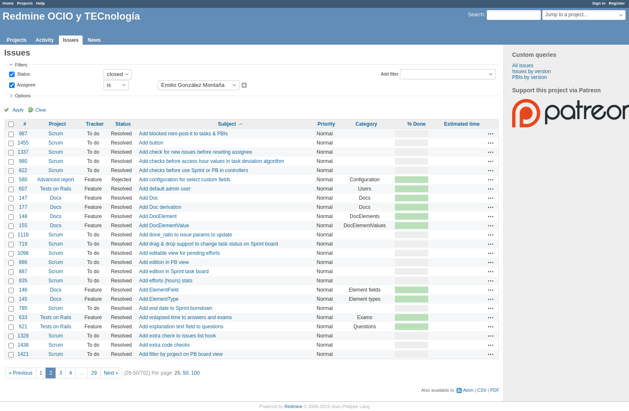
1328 (23, 336)
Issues (70, 40)
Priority (326, 124)
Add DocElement (158, 216)
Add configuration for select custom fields (184, 180)
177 (23, 207)
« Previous (21, 373)
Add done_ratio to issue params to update (185, 235)
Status (23, 73)
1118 (23, 235)
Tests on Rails (55, 189)
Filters (21, 64)
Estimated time (462, 124)
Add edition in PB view (164, 262)
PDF (494, 390)
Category (366, 124)
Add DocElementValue (164, 225)
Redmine (293, 406)
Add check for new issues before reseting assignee (195, 152)
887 (23, 271)
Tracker (95, 124)
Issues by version (531, 71)
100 (195, 373)
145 (23, 299)
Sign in (599, 3)
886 (23, 262)
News (94, 40)
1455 (23, 143)
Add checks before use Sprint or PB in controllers (193, 170)
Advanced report (55, 180)
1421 (23, 354)
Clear (40, 109)
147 (23, 198)
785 (23, 308)
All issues (522, 65)
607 (23, 189)
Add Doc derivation (160, 207)
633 (23, 317)
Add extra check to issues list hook (177, 336)
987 (23, 134)
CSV (481, 390)
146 (23, 290)
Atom (468, 390)
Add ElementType (159, 299)
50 (185, 373)
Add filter (390, 73)
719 (23, 244)
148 (23, 216)
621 (23, 327)
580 (23, 180)
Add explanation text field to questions (181, 327)
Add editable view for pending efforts (179, 253)
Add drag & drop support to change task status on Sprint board (208, 244)
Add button (151, 143)
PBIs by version (529, 77)
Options (22, 95)
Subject (227, 124)
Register (617, 3)
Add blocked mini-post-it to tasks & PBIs (183, 134)
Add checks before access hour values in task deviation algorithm (211, 161)
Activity (44, 40)
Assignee (25, 84)
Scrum (55, 134)
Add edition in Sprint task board (174, 271)
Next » (111, 373)
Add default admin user (164, 189)
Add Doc (148, 198)
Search (476, 15)
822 (23, 170)
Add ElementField (159, 290)
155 (23, 225)
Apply (18, 109)
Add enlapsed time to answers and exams (185, 317)
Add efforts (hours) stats (165, 281)
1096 (23, 253)
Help (40, 3)
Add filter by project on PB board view (180, 354)
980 (23, 161)
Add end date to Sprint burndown (175, 308)
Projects (25, 3)
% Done (416, 124)
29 (93, 373)
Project (57, 124)
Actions (491, 133)
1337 (23, 152)
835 (23, 281)
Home (8, 3)
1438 (23, 345)
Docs (55, 198)
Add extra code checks (164, 345)
